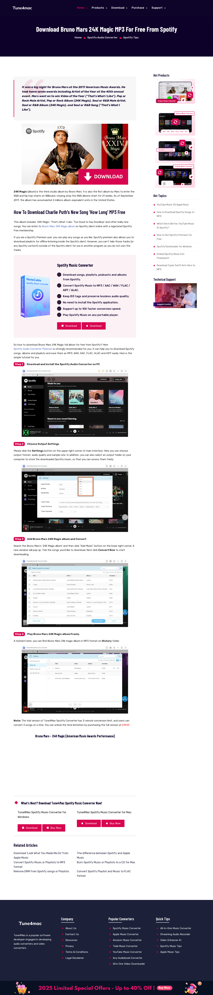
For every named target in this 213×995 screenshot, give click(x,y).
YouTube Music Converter (125, 953)
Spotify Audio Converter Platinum (33, 349)
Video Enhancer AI (168, 941)
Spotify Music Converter (124, 929)
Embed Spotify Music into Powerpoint (170, 256)
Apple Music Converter (123, 935)
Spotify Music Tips (169, 947)
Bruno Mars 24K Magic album (58, 226)
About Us (68, 929)
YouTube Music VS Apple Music (173, 204)
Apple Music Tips (168, 953)
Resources (69, 941)
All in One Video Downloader (126, 965)
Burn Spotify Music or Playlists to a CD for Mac (106, 863)
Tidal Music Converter (123, 947)
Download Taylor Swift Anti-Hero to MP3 (176, 267)
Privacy (67, 947)
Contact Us (70, 935)
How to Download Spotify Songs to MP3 (175, 214)
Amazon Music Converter (125, 941)
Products (98, 7)
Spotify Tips (131, 37)
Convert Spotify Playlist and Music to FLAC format (104, 875)
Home (81, 7)
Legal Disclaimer (72, 959)
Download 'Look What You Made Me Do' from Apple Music (41, 856)
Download (118, 7)
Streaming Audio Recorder (173, 935)
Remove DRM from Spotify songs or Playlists (41, 872)
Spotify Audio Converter (102, 37)
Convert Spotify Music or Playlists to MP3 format (39, 866)
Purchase (138, 7)
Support (157, 7)
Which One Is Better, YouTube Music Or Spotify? (175, 225)
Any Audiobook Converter (125, 959)
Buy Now (57, 829)
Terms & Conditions (74, 953)
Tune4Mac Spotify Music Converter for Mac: (104, 813)
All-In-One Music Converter (173, 929)
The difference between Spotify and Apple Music (103, 856)
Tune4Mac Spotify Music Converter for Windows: (42, 815)
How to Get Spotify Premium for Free (174, 237)
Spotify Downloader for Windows (174, 246)
